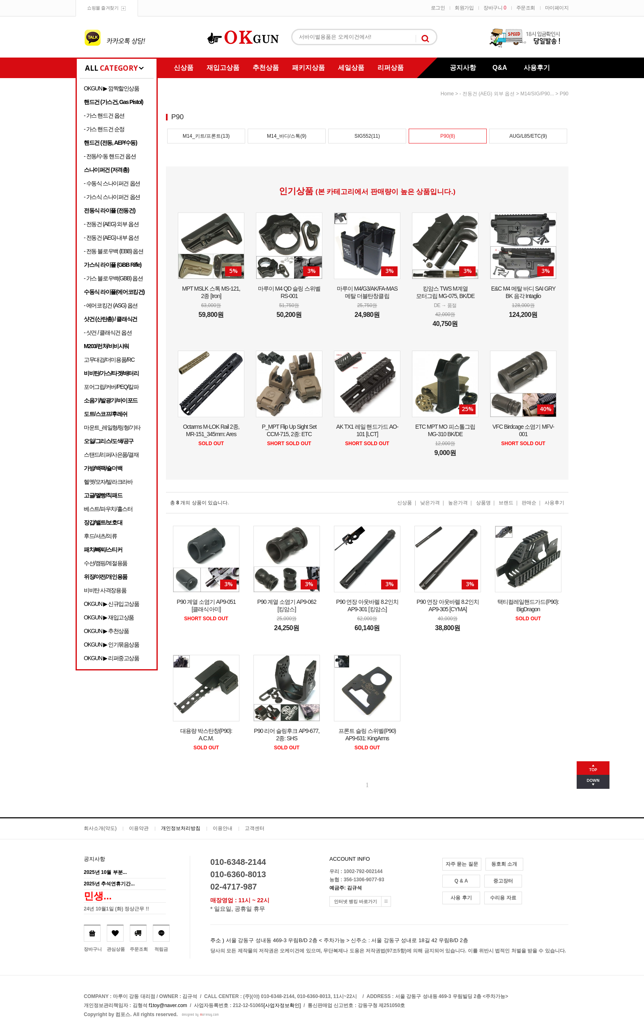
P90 (564, 94)
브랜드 (506, 503)
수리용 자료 (503, 898)
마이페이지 (557, 8)
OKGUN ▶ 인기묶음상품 (111, 644)
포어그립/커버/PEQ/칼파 (111, 387)
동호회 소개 (504, 864)
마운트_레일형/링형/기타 (112, 427)
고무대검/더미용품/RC (109, 359)
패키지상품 (308, 67)
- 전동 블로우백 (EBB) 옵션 (113, 251)
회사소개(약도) (100, 828)
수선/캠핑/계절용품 (105, 563)
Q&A (499, 67)
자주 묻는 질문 (462, 864)
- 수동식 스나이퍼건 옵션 (112, 183)
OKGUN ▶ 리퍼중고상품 (111, 658)
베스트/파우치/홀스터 (108, 509)
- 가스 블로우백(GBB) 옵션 (113, 278)
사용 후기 (461, 898)
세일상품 (351, 67)
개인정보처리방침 (180, 828)
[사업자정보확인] (282, 1005)
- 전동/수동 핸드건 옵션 (110, 156)
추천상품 (266, 67)
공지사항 (463, 67)
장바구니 (494, 8)
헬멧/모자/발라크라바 (108, 481)
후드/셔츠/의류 (100, 536)
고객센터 (254, 828)
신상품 (183, 67)
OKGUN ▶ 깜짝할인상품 (111, 88)
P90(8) (447, 136)
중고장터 (503, 881)
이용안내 (222, 828)
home (447, 94)
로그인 (438, 8)
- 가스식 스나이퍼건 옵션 (112, 197)
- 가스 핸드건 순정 (104, 129)
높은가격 (458, 503)
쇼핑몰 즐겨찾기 (102, 7)
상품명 (483, 503)
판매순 (529, 503)
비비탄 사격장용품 (105, 590)
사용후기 (537, 67)
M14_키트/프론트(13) (206, 136)
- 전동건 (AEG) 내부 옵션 (111, 237)
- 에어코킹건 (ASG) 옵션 (111, 305)
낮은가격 (430, 503)
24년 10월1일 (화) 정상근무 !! (116, 909)
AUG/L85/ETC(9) (528, 136)
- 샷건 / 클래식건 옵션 (108, 332)
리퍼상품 (390, 67)
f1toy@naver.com (168, 1005)
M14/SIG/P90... (537, 94)
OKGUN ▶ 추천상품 (106, 631)
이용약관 (139, 828)
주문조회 (525, 8)
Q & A (461, 881)
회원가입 (464, 8)
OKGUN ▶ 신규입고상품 (111, 604)
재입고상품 (223, 67)
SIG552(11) (367, 136)
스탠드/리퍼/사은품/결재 (111, 454)
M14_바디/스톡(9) (286, 136)
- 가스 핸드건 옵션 (104, 115)
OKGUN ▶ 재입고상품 (109, 617)
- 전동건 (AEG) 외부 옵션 (111, 224)
